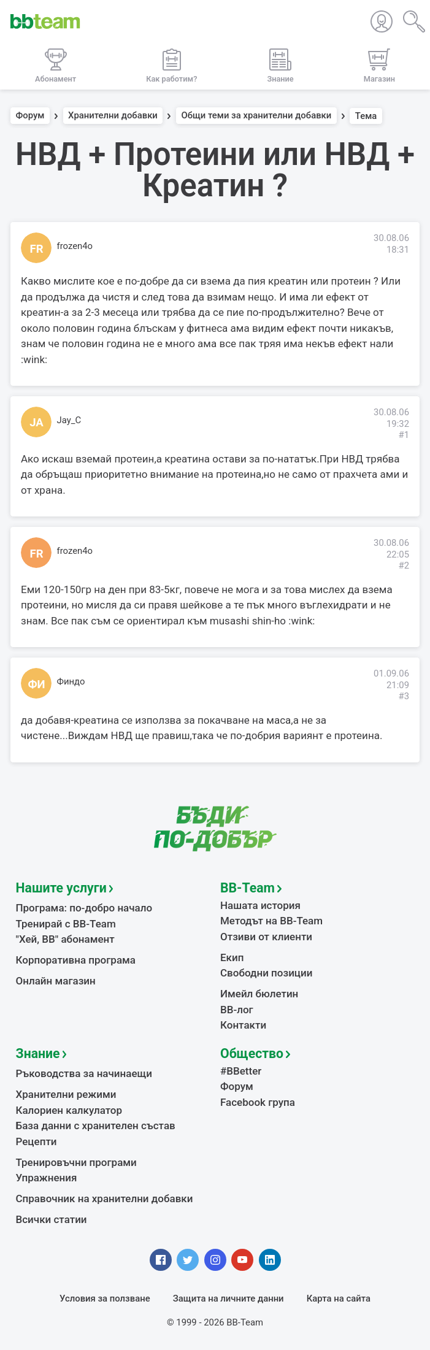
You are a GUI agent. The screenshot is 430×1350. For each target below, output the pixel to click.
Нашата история (260, 905)
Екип (232, 957)
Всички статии (51, 1219)
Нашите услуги (61, 888)
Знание (38, 1053)
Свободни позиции (266, 973)
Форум (30, 115)
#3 (403, 696)
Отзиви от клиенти (266, 936)
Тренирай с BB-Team (66, 924)
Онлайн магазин (56, 981)
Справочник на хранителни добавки (104, 1198)
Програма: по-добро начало (84, 908)
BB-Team (247, 888)
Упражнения (46, 1178)
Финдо (71, 681)
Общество (251, 1053)
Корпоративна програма (76, 960)
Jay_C (69, 420)
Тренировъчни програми (76, 1162)
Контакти (243, 1025)
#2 (403, 565)
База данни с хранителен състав (95, 1125)
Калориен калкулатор (69, 1110)
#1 (403, 434)
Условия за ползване (105, 1298)
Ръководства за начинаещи (84, 1073)
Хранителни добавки (113, 115)
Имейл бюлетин (259, 994)
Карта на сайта (338, 1298)
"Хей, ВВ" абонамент (65, 939)
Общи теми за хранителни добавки (256, 115)
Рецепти (36, 1141)
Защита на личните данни (228, 1298)
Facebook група (257, 1102)
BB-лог (236, 1009)
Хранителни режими (66, 1094)
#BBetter (240, 1071)
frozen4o (75, 245)
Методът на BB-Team (271, 921)
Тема (366, 115)
